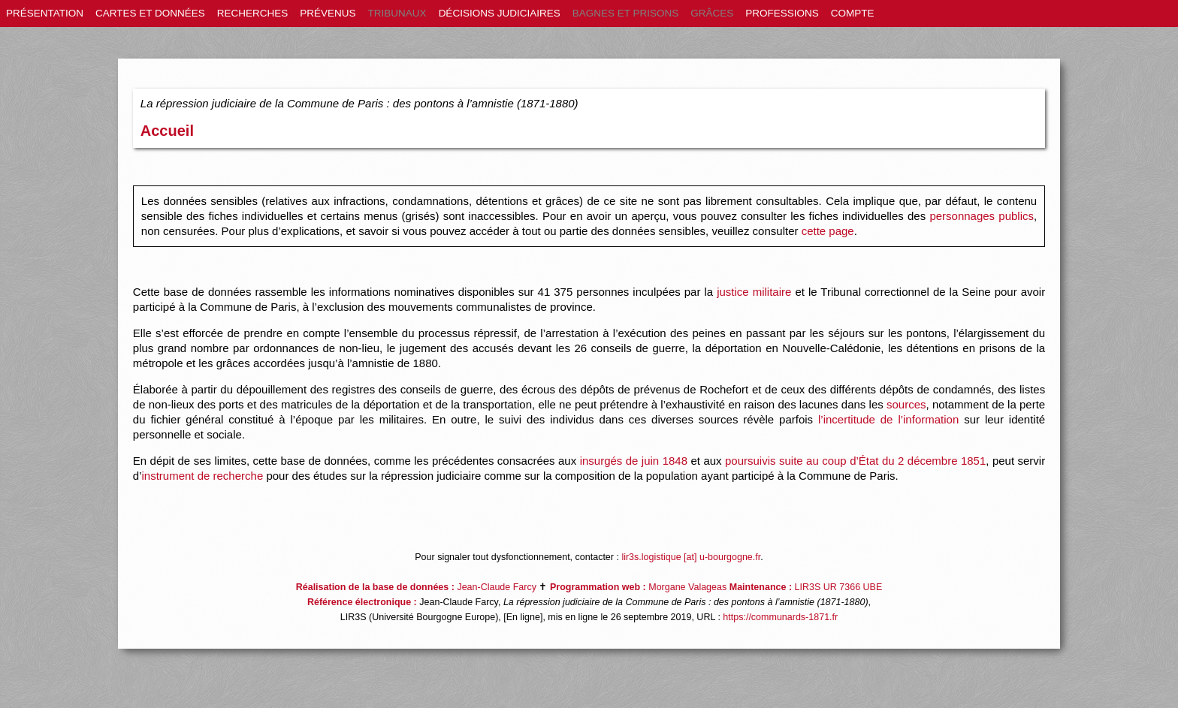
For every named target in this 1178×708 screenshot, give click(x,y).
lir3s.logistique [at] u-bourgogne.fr (690, 557)
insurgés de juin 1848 (633, 460)
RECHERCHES (252, 13)
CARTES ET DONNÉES (150, 13)
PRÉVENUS (327, 13)
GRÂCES (711, 13)
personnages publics (981, 215)
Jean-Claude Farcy (496, 587)
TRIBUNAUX (397, 13)
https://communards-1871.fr (780, 617)
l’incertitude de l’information (888, 419)
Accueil (167, 130)
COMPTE (852, 13)
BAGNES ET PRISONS (625, 13)
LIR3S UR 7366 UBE (839, 587)
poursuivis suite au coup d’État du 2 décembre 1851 (855, 460)
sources (906, 404)
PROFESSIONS (782, 13)
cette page (828, 230)
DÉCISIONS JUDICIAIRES (499, 13)
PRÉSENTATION (44, 13)
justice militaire (754, 291)
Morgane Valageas (687, 587)
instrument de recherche (202, 475)
